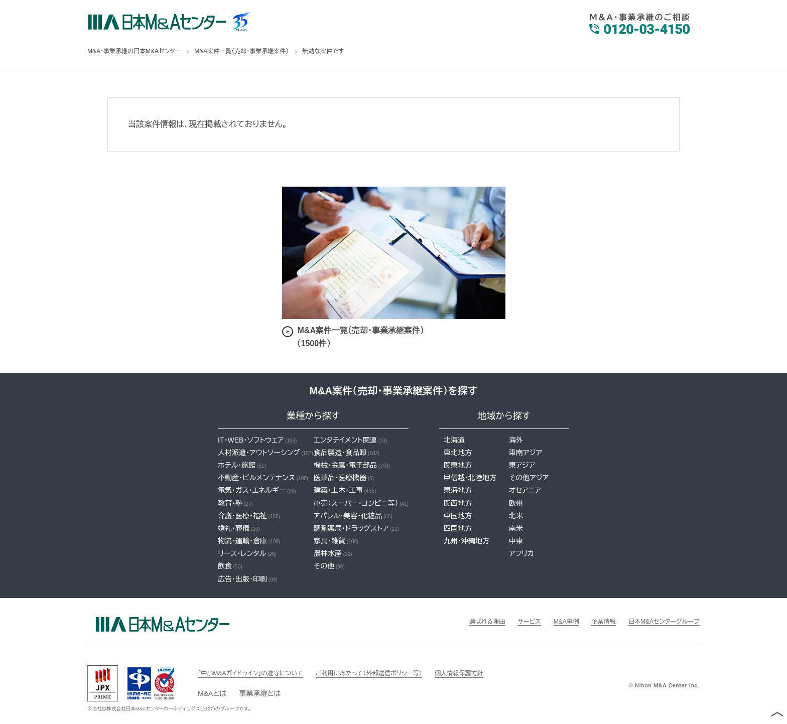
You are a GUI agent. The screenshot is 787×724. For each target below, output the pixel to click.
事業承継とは (260, 693)
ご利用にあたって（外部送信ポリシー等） (393, 673)
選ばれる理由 (462, 621)
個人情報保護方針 (495, 673)
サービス (508, 621)
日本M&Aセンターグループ (658, 621)
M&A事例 (549, 621)
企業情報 (591, 621)
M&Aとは (212, 693)
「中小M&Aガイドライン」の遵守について (259, 673)
